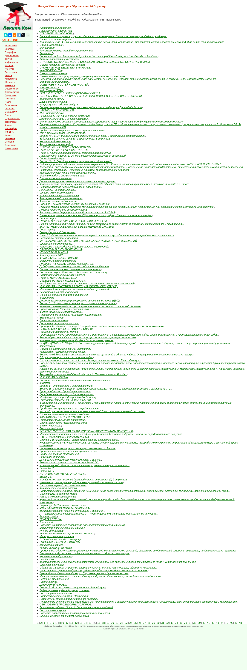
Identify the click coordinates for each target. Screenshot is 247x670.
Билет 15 (45, 476)
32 (167, 623)
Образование (12, 88)
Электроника (11, 148)
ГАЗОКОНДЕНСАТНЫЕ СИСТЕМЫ (60, 542)
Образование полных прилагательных (62, 280)
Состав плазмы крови (53, 610)
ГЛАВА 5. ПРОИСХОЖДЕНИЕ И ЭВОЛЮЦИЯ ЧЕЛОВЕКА (73, 221)
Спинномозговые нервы (54, 320)
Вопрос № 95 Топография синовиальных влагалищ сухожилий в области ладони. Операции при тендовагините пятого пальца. (116, 354)
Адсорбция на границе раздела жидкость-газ (66, 263)
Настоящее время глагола (56, 593)
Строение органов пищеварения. (59, 454)
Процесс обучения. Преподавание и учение (65, 391)
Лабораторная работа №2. (56, 30)
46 (231, 623)
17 (98, 623)
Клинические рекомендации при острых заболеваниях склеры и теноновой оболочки (90, 306)
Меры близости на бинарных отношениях (65, 508)
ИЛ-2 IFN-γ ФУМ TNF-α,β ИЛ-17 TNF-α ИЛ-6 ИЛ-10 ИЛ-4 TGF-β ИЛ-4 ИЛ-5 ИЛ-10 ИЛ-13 (91, 96)
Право (8, 102)
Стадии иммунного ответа (56, 192)
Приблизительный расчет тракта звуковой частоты (72, 130)
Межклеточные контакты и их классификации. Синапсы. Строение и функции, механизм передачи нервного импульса (111, 434)
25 (135, 623)
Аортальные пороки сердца (56, 144)
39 (199, 623)
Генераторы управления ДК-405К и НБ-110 (65, 400)
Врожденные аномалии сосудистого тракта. (67, 394)
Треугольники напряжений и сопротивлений (66, 50)
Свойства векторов (52, 564)
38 (194, 623)
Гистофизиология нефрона (56, 39)
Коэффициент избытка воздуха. (59, 104)
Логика (8, 75)
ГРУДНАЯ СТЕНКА (51, 519)
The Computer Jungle (52, 113)
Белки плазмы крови (51, 317)
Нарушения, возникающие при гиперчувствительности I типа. (77, 448)
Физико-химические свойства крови (61, 312)
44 (222, 623)
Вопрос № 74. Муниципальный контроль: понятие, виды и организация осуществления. (92, 135)
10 (67, 623)
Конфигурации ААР (51, 255)
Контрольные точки (52, 99)
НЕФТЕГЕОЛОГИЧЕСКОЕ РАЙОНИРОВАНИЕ (67, 329)
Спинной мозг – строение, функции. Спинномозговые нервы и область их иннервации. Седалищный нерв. (103, 36)
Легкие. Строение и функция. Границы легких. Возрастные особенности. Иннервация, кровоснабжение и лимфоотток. (112, 224)
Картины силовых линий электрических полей (67, 172)
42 (213, 623)
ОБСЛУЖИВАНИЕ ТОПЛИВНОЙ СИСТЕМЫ (65, 147)
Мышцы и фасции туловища (57, 536)
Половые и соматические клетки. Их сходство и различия (74, 204)
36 (185, 623)
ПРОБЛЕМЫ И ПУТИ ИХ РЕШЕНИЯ (61, 249)
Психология (11, 105)
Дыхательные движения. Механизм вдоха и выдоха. (70, 459)
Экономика (10, 145)
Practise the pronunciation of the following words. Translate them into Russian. (83, 374)
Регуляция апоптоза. (52, 457)
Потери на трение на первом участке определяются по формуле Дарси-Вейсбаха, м (91, 107)
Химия (8, 135)
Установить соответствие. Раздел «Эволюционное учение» (76, 340)
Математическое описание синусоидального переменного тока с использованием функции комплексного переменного (111, 121)
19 (107, 623)
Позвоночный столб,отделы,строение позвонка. (69, 599)
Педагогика (10, 95)
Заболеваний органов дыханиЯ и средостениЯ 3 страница (75, 138)
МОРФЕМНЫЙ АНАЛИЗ (54, 252)
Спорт (8, 115)
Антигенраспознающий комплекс (59, 59)
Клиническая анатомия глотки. (59, 488)
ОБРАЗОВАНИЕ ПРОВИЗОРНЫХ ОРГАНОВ (65, 604)
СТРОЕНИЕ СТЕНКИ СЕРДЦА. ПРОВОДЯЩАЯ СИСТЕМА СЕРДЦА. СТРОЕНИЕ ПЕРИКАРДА (95, 62)
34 (176, 623)
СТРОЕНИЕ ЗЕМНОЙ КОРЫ (56, 33)
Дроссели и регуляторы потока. (59, 323)
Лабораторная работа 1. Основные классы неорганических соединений (83, 155)
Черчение (10, 138)
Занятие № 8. (48, 516)
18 (103, 623)
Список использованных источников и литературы (70, 269)
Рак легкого (47, 559)
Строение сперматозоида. (56, 243)
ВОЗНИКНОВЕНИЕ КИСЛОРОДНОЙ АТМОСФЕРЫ (70, 93)
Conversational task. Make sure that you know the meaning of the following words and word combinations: (99, 56)
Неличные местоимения (54, 579)
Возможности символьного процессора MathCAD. (69, 462)
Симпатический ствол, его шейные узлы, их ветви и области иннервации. (84, 553)
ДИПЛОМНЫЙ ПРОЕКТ (53, 584)
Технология (11, 122)
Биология (9, 49)
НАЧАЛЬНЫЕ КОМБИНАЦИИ (57, 110)
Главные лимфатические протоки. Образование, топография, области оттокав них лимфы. (96, 215)
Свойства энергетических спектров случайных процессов (75, 613)
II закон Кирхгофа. (50, 425)
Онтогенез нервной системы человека (63, 485)
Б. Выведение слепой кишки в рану (60, 539)
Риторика (9, 108)
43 (217, 623)
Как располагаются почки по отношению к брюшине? (72, 510)
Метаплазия (47, 47)
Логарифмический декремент (57, 232)
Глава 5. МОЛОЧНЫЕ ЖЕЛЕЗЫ (58, 278)
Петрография (48, 218)
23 (126, 623)
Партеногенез (48, 582)
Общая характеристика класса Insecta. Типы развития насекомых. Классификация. (90, 360)
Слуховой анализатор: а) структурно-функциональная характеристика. (83, 76)
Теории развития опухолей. (56, 547)
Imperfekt (45, 383)
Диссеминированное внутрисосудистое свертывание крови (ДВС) (79, 300)
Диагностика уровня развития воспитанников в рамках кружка (77, 181)
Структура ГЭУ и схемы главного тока (63, 505)
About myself (47, 229)
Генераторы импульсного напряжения (62, 420)
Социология (11, 112)
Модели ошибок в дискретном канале (62, 175)
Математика (11, 78)
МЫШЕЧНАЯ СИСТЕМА (54, 377)
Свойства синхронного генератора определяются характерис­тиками (82, 525)
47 (235, 623)
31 (162, 623)
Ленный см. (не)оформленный (57, 189)
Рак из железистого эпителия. (58, 496)
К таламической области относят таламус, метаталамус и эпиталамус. (84, 465)
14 (85, 623)
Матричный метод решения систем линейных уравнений (74, 289)
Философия (11, 128)
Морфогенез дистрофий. (55, 81)
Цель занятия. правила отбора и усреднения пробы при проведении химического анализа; (94, 570)
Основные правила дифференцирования (64, 295)
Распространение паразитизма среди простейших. (71, 187)
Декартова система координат (59, 292)
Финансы (9, 132)
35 (181, 623)
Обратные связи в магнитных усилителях (65, 349)
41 (208, 623)
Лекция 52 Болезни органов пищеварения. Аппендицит (72, 587)
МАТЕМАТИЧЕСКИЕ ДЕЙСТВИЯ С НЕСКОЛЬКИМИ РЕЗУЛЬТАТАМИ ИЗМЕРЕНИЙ (88, 241)
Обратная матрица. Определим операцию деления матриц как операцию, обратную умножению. (98, 567)
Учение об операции (51, 530)
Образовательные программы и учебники (64, 414)
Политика (10, 98)
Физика (8, 125)
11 (71, 623)
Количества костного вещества (59, 195)
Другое (8, 59)
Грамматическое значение (55, 178)
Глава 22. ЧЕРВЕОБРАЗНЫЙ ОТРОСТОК (64, 150)
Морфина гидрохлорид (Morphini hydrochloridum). (68, 397)
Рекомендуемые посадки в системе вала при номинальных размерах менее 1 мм (88, 337)
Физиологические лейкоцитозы (58, 201)
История (9, 65)
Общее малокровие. (51, 45)
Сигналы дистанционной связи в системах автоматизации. (76, 380)
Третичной (46, 522)
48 (240, 623)
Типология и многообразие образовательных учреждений (74, 246)
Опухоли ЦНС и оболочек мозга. (59, 493)
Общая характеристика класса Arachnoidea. (66, 357)
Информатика (12, 62)
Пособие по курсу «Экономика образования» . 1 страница (74, 272)
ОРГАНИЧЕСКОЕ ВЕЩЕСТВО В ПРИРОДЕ (65, 67)
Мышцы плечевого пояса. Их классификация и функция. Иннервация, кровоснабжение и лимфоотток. (101, 576)
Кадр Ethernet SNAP (51, 90)
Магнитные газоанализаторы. (58, 260)
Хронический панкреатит (55, 141)
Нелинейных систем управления (59, 238)
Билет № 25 (47, 468)
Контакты (140, 629)
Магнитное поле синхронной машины (62, 528)
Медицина (10, 82)
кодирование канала (51, 545)
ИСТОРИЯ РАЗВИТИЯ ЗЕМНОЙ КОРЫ (62, 474)
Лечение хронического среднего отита (63, 209)
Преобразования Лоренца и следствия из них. (67, 309)
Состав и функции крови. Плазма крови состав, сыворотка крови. (79, 439)
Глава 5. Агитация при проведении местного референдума (75, 153)
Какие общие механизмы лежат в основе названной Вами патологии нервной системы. (92, 411)
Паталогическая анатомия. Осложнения (64, 596)
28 (149, 623)
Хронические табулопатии (56, 556)
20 (112, 623)
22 (121, 623)
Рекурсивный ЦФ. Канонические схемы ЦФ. (65, 116)
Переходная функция (52, 158)
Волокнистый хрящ (51, 428)
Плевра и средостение (53, 73)
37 (190, 623)
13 (80, 623)
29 (153, 623)
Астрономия (11, 45)
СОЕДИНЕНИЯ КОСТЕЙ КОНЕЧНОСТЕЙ (64, 84)
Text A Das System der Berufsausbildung (62, 133)
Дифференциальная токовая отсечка (62, 275)
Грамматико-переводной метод (59, 332)
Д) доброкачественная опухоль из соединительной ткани (74, 266)
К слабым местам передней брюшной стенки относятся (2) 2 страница (83, 479)
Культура (9, 69)
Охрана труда (12, 92)
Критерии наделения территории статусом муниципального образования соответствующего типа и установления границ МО (118, 562)
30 (158, 623)
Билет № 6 (46, 53)
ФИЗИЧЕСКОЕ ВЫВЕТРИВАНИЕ (59, 258)
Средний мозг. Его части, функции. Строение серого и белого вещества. (84, 573)
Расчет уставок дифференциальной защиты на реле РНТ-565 (77, 212)
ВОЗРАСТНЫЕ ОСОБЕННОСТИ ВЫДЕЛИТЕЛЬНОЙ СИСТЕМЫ (77, 226)
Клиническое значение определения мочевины (67, 533)
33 (171, 623)
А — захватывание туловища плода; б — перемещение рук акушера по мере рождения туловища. (99, 513)
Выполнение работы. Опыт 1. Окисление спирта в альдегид (76, 607)
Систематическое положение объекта (63, 422)
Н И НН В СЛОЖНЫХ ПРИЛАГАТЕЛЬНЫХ (64, 437)
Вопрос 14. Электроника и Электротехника (66, 385)
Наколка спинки (49, 87)
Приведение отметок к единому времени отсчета (70, 451)
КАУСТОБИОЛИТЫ (51, 70)
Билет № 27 (47, 471)
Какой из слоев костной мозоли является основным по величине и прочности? (87, 283)
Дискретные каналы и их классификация (64, 118)
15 (90, 623)
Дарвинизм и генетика (53, 101)
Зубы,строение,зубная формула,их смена (64, 590)
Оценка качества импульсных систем (62, 64)
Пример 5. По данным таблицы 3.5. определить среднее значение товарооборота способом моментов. (102, 326)
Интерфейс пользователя (55, 28)
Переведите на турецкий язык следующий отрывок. (71, 314)
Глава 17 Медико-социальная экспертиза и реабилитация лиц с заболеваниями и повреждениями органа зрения (107, 235)
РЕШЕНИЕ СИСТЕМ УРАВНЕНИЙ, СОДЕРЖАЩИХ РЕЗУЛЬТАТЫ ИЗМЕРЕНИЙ (86, 431)
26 (139, 623)
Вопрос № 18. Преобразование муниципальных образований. (76, 161)
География (10, 52)
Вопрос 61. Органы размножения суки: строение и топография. (78, 303)
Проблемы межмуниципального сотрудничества (69, 408)
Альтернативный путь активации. (61, 198)
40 (203, 623)
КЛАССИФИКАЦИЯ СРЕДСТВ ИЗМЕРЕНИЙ (65, 417)
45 (226, 623)
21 (117, 623)
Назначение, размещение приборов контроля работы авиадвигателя (81, 482)
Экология (9, 141)
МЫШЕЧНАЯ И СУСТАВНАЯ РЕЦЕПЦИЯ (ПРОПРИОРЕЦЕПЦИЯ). (79, 286)
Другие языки (12, 55)
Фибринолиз (47, 297)
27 (144, 623)
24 (130, 623)
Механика (10, 85)
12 (76, 623)
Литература (11, 72)
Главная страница (110, 629)
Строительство (12, 118)
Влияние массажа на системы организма (64, 616)
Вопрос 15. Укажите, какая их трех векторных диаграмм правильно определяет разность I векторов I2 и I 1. (105, 388)
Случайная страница (127, 629)
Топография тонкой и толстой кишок (62, 351)
